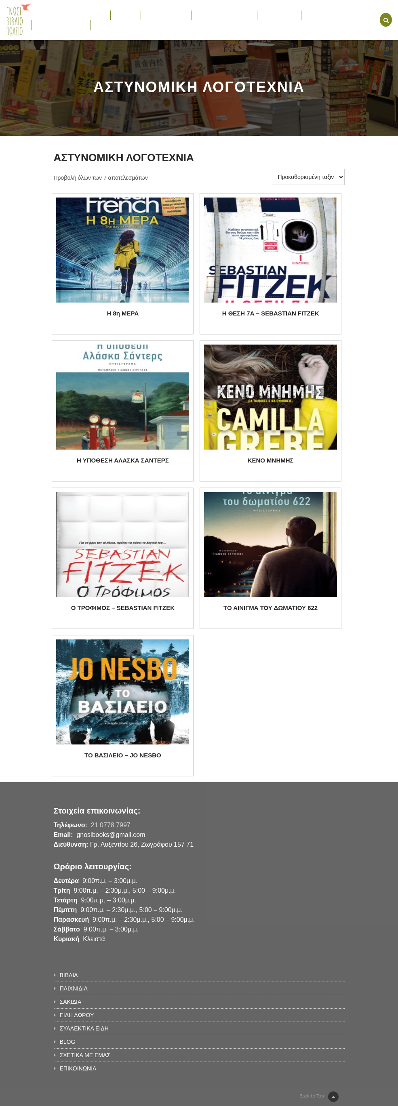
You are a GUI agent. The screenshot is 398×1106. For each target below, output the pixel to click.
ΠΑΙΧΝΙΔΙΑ (88, 15)
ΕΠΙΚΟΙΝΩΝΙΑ (113, 24)
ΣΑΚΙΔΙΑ (126, 15)
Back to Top (318, 1096)
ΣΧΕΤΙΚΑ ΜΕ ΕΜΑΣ (61, 24)
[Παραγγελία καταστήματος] (308, 177)
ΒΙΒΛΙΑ (49, 15)
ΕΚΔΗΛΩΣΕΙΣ (279, 15)
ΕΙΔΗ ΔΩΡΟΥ (166, 15)
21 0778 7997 (111, 825)
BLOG (313, 15)
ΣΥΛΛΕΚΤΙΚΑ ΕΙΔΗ (224, 15)
